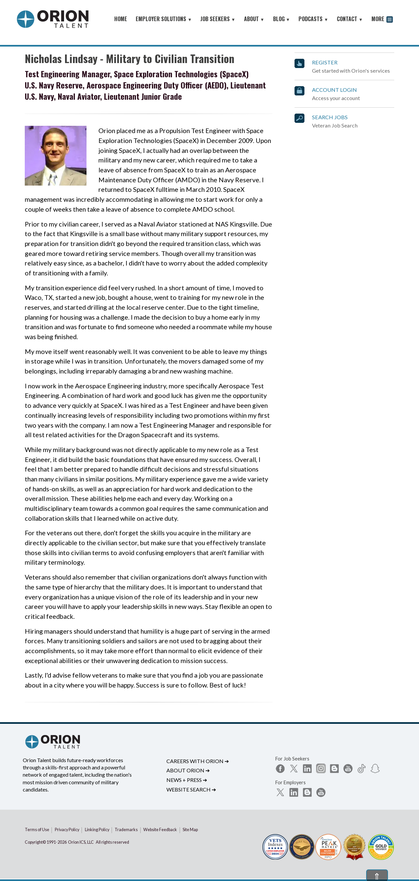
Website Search (191, 789)
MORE (382, 19)
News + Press (186, 780)
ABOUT (254, 19)
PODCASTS (313, 19)
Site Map (190, 829)
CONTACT (350, 19)
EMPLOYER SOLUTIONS (164, 19)
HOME (120, 19)
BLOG (281, 19)
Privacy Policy (67, 829)
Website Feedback (160, 829)
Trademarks (126, 829)
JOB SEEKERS (217, 19)
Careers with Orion (197, 761)
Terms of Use (37, 829)
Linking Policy (97, 829)
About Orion (188, 770)
